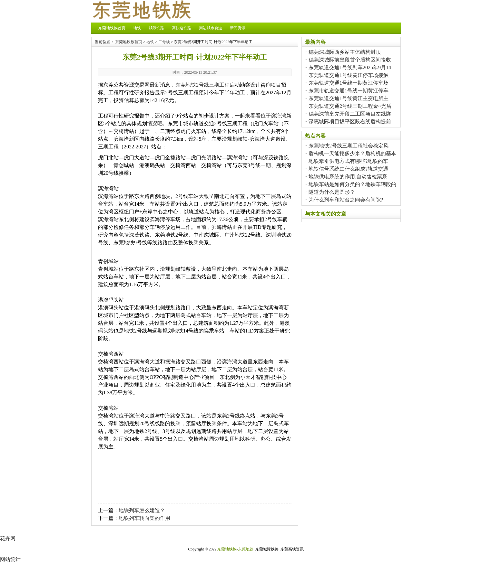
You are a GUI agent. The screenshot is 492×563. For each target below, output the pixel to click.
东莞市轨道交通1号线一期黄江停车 (349, 90)
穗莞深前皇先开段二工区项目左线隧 (350, 114)
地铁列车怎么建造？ (142, 510)
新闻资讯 (237, 28)
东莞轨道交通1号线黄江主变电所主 (349, 98)
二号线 (164, 42)
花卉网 (7, 538)
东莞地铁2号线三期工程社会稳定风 (349, 145)
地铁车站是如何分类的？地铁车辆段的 (352, 184)
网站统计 (10, 559)
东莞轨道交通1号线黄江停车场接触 (349, 75)
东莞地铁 (245, 549)
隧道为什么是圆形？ (332, 192)
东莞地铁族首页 (111, 28)
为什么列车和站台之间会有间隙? (346, 199)
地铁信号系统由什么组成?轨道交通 (348, 169)
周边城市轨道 (210, 28)
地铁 (137, 28)
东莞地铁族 (227, 549)
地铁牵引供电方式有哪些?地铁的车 (348, 161)
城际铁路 (156, 28)
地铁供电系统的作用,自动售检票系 (348, 176)
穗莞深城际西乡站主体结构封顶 (345, 52)
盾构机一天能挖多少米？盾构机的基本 (352, 153)
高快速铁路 (181, 28)
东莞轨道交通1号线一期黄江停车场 (349, 83)
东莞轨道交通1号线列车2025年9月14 (350, 67)
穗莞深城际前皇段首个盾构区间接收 (350, 59)
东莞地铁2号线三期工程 (202, 85)
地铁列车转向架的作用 (144, 518)
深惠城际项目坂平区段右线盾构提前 (350, 121)
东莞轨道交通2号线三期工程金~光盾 (350, 106)
